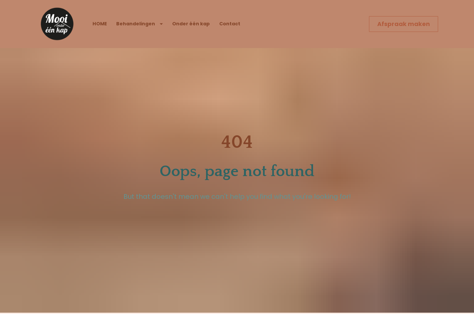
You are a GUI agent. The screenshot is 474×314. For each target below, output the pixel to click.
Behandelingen (139, 23)
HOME (99, 23)
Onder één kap (191, 23)
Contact (229, 23)
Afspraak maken (403, 24)
